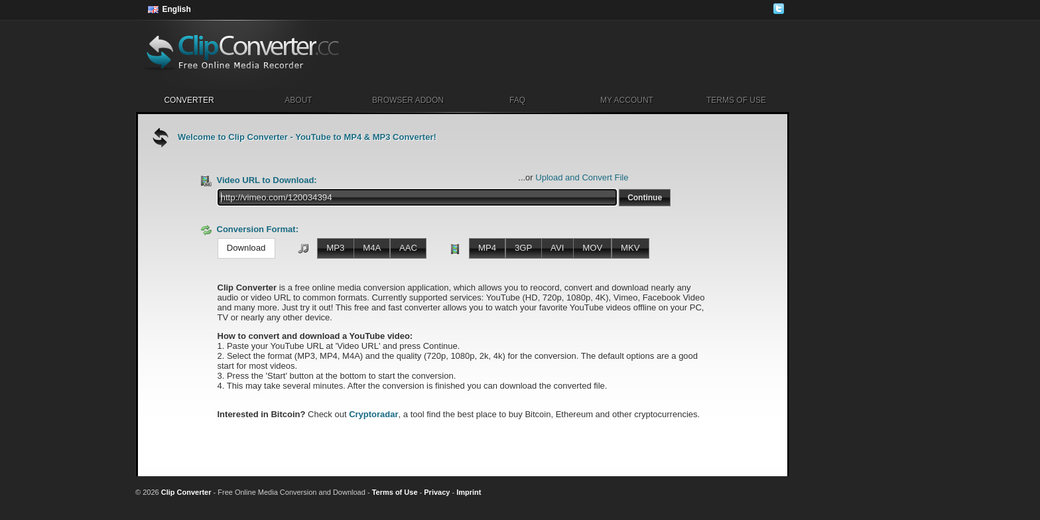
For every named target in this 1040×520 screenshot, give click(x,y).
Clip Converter (186, 492)
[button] (645, 197)
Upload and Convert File (581, 177)
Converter (189, 100)
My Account (626, 100)
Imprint (468, 492)
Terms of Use (736, 100)
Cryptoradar (373, 414)
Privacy (437, 492)
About (298, 100)
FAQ (517, 100)
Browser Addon (408, 100)
